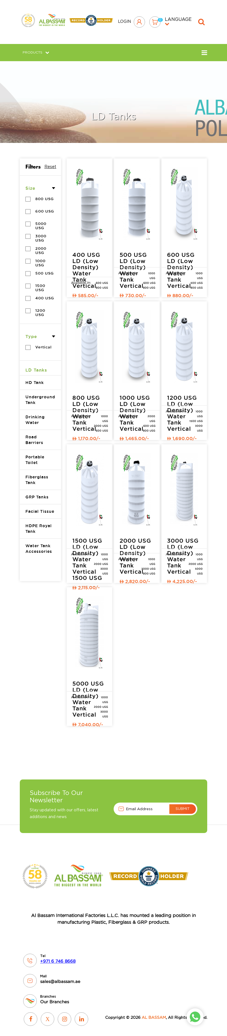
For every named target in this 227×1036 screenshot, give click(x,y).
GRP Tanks (37, 493)
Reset (50, 163)
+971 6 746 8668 (57, 957)
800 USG (102, 283)
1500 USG (42, 284)
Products (36, 48)
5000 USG (42, 222)
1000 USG (42, 259)
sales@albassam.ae (60, 977)
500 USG (197, 279)
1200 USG (42, 308)
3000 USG (42, 234)
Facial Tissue (39, 507)
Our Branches (54, 997)
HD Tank (34, 378)
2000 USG (42, 246)
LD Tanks (36, 366)
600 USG (102, 279)
